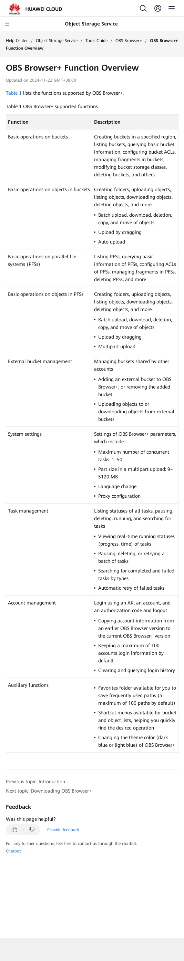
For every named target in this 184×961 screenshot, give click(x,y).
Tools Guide (96, 40)
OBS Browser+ (128, 40)
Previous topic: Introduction (35, 781)
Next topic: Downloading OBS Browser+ (49, 791)
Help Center (17, 40)
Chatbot (13, 851)
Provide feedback (63, 829)
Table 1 (14, 93)
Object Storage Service (57, 40)
